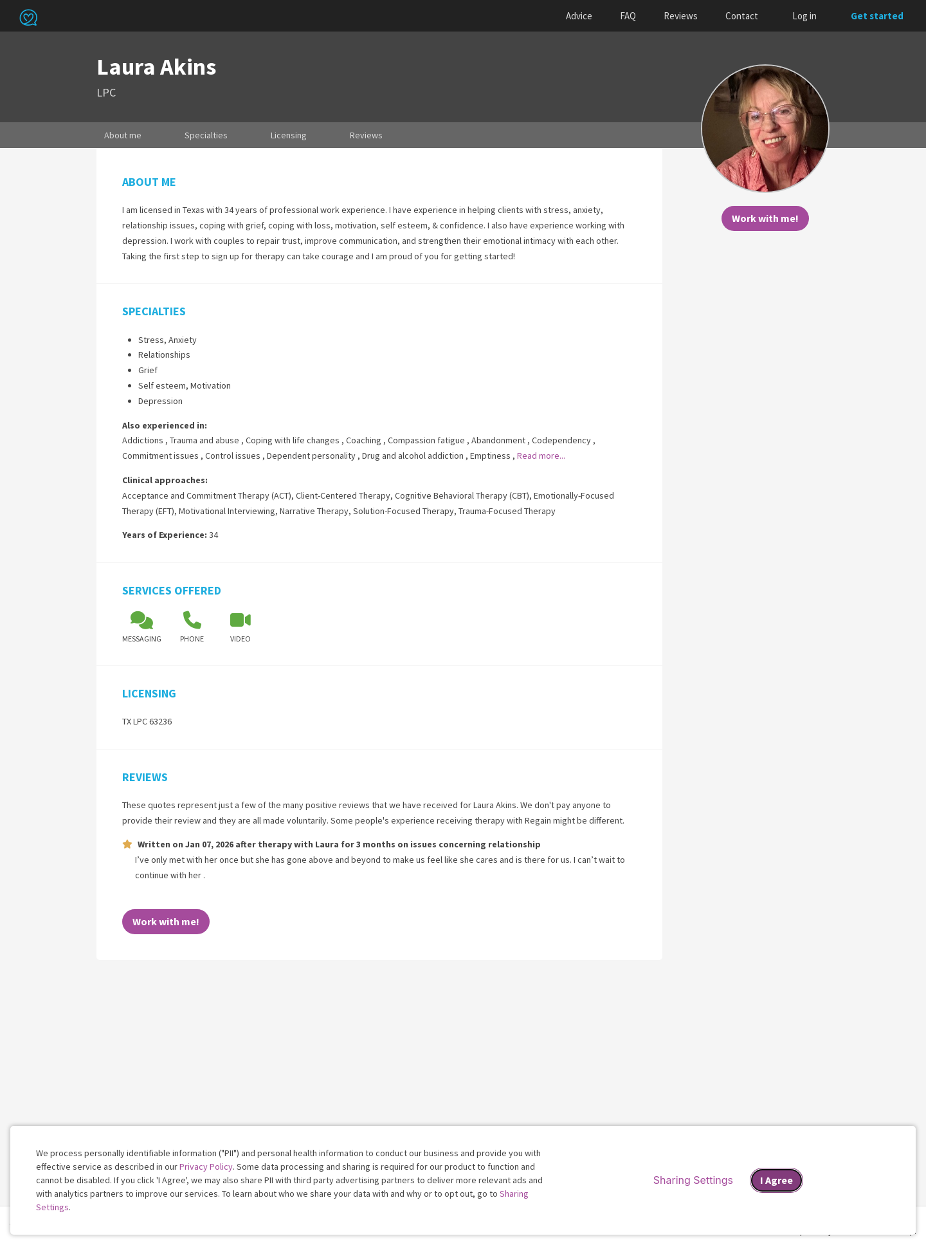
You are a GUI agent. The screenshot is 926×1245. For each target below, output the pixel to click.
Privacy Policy (206, 1166)
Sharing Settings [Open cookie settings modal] (693, 1180)
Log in (804, 16)
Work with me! (765, 218)
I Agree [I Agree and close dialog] (776, 1180)
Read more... (541, 455)
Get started (877, 16)
